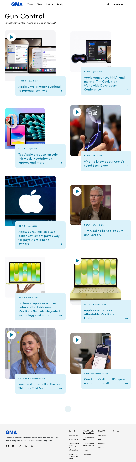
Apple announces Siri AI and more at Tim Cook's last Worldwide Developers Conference (105, 83)
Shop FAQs (102, 431)
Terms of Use (73, 435)
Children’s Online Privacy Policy (74, 456)
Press (86, 450)
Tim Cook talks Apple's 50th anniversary (104, 232)
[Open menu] (70, 4)
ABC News (102, 435)
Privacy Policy (74, 439)
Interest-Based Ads (89, 438)
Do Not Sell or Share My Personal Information (74, 446)
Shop (21, 148)
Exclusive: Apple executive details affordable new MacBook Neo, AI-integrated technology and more (39, 309)
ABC (99, 439)
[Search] (108, 4)
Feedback (87, 454)
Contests (72, 431)
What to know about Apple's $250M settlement (104, 163)
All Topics (101, 448)
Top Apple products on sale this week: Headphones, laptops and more (38, 158)
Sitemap (116, 431)
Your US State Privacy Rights (88, 432)
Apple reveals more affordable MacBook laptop (99, 314)
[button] (11, 37)
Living (22, 80)
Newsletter (118, 4)
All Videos (101, 443)
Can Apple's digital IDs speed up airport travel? (105, 381)
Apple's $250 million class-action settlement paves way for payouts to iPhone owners (39, 238)
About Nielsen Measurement (88, 444)
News (87, 71)
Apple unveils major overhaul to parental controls (40, 88)
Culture (23, 378)
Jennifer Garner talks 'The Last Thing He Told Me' (37, 386)
